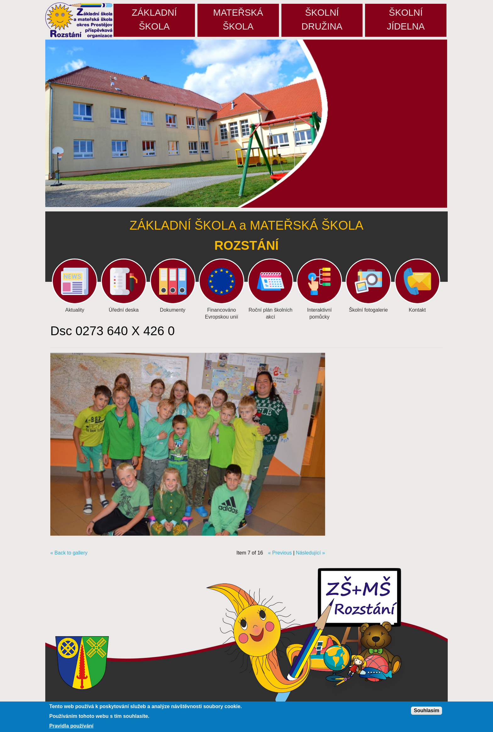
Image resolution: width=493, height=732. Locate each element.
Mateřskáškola (238, 19)
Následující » (310, 552)
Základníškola (154, 19)
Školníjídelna (406, 19)
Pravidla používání (71, 726)
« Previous (280, 552)
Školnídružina (322, 19)
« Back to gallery (68, 552)
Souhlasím (426, 710)
